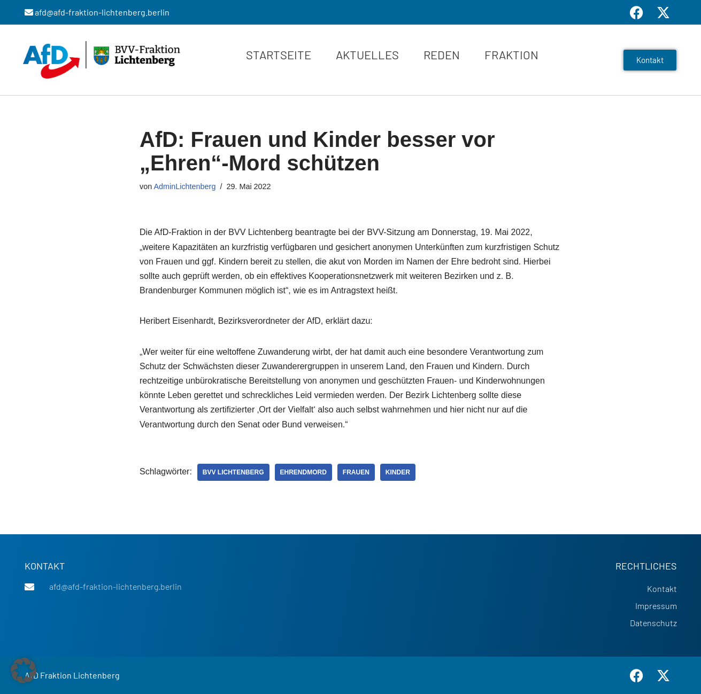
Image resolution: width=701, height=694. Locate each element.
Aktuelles (367, 54)
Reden (441, 54)
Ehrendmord (303, 472)
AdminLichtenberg (184, 186)
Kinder (398, 472)
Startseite (278, 54)
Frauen (356, 472)
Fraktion (511, 54)
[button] (23, 670)
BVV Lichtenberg (233, 472)
